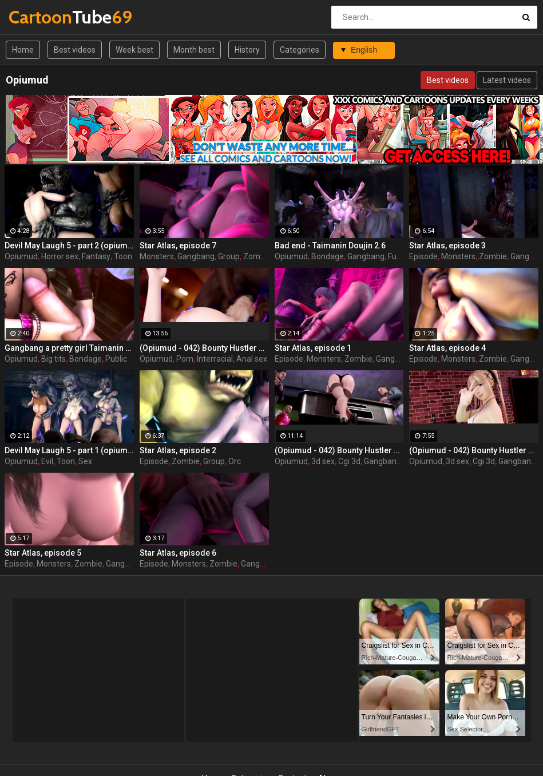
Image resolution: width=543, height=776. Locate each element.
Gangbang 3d (388, 461)
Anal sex (251, 358)
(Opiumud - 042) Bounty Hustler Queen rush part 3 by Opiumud (204, 348)
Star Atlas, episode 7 (178, 245)
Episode (423, 256)
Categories (299, 49)
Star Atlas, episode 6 (178, 552)
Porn (184, 358)
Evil (47, 461)
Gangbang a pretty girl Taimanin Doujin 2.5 (69, 348)
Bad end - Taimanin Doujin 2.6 (330, 245)
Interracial (215, 358)
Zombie (257, 256)
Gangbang (196, 256)
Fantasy (96, 256)
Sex (85, 461)
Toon (123, 256)
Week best (134, 49)
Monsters (157, 256)
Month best (194, 49)
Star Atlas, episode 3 (447, 245)
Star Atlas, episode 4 (447, 348)
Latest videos (507, 80)
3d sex (323, 461)
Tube (39, 17)
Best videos (75, 49)
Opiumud (21, 256)
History (247, 49)
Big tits (53, 358)
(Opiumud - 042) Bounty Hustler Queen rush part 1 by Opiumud (473, 450)
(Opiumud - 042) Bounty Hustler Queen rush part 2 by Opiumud (339, 450)
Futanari (403, 256)
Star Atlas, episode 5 (43, 552)
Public (116, 358)
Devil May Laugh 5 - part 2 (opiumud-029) (69, 245)
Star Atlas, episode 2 (178, 450)
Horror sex (59, 256)
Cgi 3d (349, 461)
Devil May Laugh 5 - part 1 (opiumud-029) (69, 450)
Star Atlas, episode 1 (313, 348)
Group (229, 256)
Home (23, 49)
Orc (234, 461)
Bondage (327, 256)
